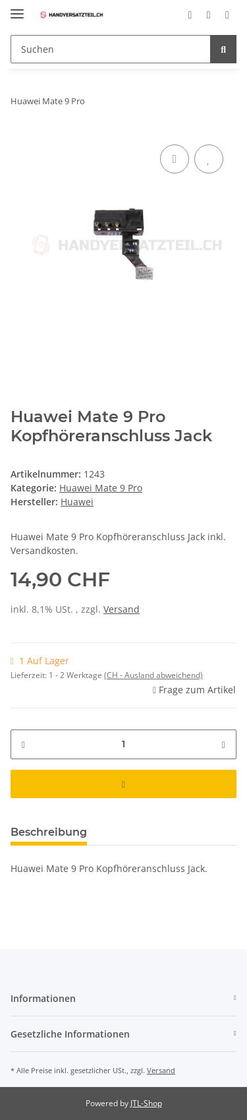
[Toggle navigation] (17, 8)
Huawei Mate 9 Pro (100, 488)
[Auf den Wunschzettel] (208, 158)
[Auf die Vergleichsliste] (174, 158)
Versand (121, 609)
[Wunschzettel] (209, 14)
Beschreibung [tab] (49, 832)
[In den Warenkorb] (123, 784)
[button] (189, 14)
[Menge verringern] (23, 744)
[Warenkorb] (227, 14)
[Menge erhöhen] (223, 744)
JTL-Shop (146, 1103)
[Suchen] (111, 49)
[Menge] (123, 744)
